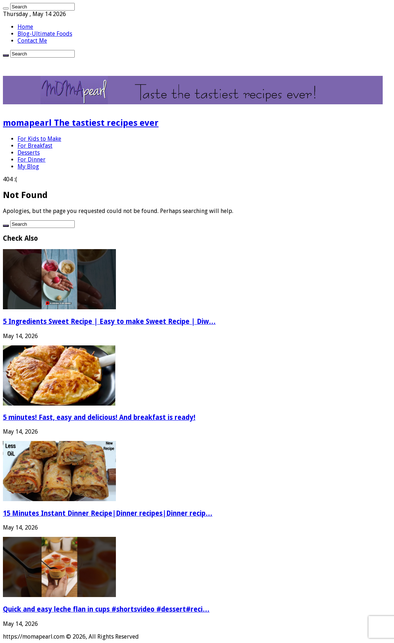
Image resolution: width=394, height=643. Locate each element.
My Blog (28, 166)
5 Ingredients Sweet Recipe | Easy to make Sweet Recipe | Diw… (109, 321)
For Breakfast (34, 145)
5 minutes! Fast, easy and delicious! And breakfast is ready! (99, 417)
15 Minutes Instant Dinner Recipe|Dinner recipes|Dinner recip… (107, 513)
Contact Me (32, 40)
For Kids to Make (39, 138)
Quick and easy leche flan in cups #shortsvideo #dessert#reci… (106, 609)
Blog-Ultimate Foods (44, 33)
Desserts (28, 152)
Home (25, 26)
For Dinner (31, 159)
